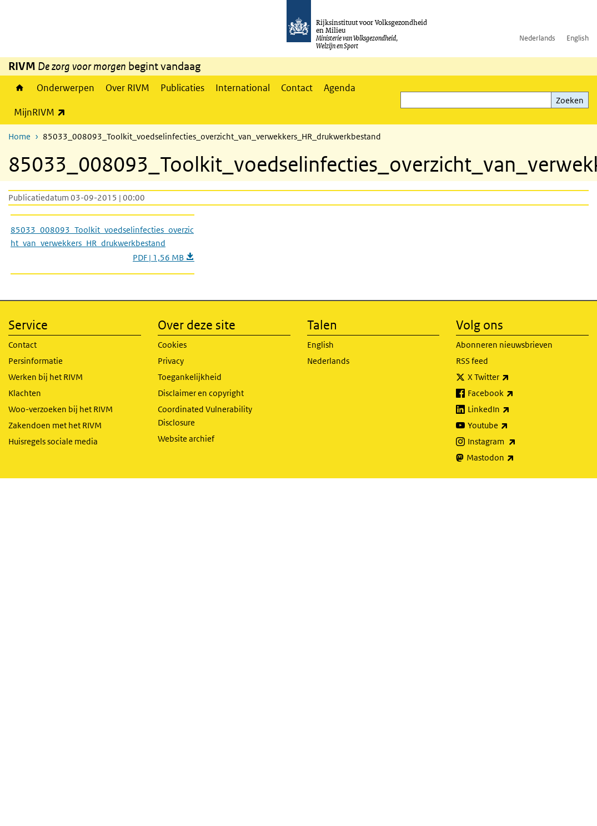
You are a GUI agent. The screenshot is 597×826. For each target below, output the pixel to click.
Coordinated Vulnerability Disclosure (205, 416)
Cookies (172, 344)
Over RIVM (127, 88)
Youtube (512, 425)
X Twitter (513, 377)
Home (19, 88)
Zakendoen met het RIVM (55, 425)
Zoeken (570, 100)
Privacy (171, 361)
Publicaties (182, 88)
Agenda (339, 88)
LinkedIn (513, 409)
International (242, 88)
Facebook (515, 393)
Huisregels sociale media (53, 441)
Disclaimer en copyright (201, 393)
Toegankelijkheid (190, 377)
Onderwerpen (65, 88)
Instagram (516, 441)
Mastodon (514, 457)
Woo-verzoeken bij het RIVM (60, 409)
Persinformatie (35, 361)
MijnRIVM (42, 112)
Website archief (186, 438)
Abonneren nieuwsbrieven (504, 344)
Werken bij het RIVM (45, 377)
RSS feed (472, 361)
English (577, 38)
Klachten (24, 393)
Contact (297, 88)
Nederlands (537, 38)
